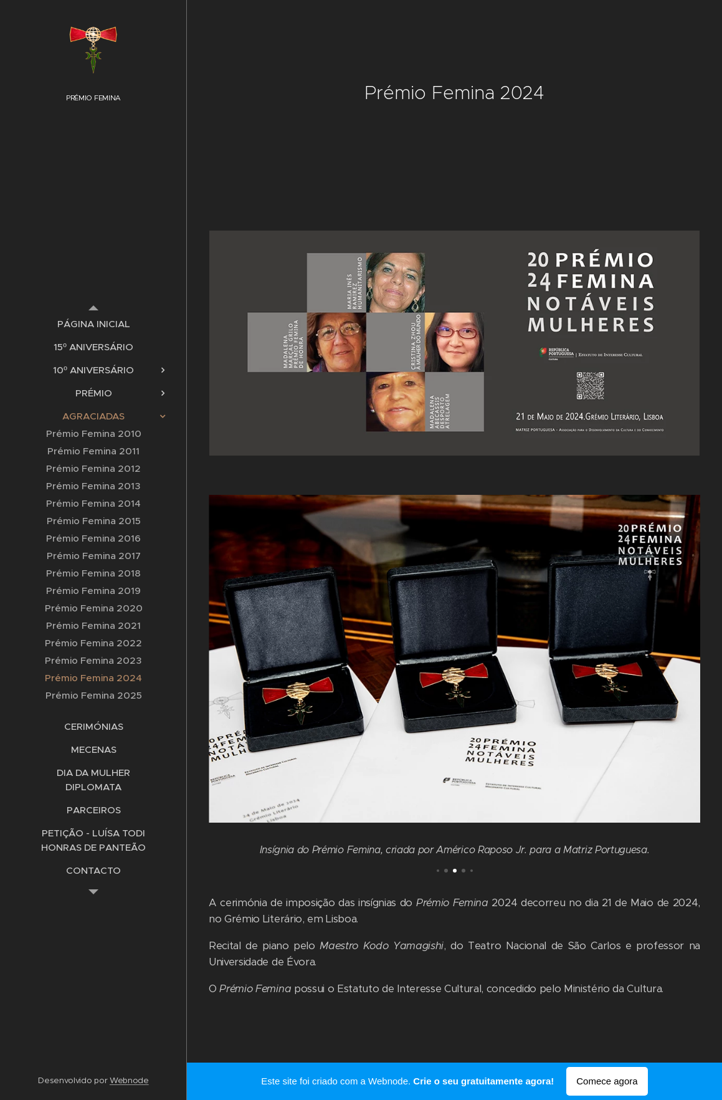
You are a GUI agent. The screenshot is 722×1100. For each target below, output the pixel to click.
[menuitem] (93, 324)
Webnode (129, 1080)
